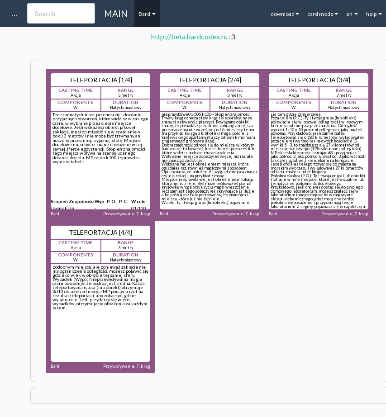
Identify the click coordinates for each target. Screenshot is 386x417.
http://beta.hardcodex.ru (189, 36)
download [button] (285, 13)
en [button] (352, 13)
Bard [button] (147, 13)
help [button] (374, 13)
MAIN (116, 13)
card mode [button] (322, 13)
